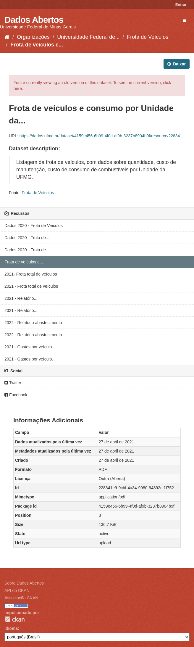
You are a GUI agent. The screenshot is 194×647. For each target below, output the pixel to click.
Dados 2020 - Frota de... (26, 237)
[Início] (6, 37)
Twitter (12, 382)
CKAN (14, 619)
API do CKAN (17, 590)
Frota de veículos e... (36, 45)
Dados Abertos (33, 20)
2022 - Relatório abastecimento (33, 322)
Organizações (33, 37)
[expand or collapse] (185, 20)
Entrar (181, 4)
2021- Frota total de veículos (30, 274)
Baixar (176, 64)
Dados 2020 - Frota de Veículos (33, 225)
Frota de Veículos (147, 37)
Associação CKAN (21, 598)
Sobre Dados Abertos (24, 583)
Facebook (15, 394)
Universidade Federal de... (88, 37)
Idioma (11, 628)
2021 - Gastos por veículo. (28, 347)
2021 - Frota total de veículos (31, 286)
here (18, 88)
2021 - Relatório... (20, 298)
